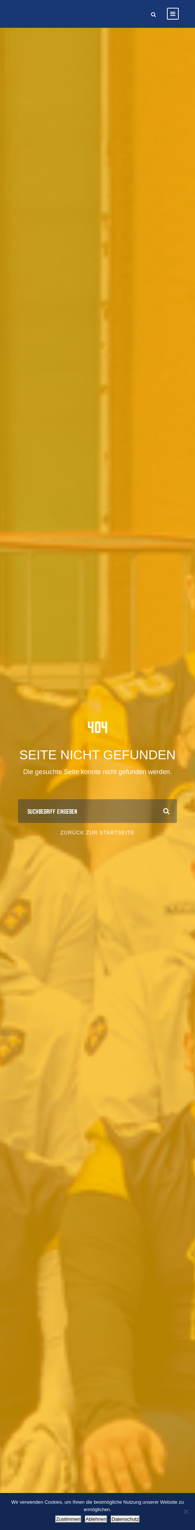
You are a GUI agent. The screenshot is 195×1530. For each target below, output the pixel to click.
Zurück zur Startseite (98, 833)
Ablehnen (96, 1519)
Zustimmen (68, 1519)
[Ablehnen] (185, 1511)
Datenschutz (125, 1519)
